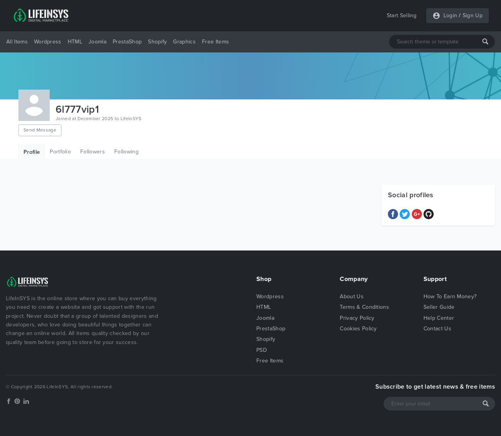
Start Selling (402, 15)
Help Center (439, 318)
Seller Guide (439, 307)
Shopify (157, 41)
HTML (75, 41)
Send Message (39, 130)
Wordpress (47, 41)
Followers (92, 151)
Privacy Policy (357, 318)
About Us (352, 296)
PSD (261, 350)
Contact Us (437, 328)
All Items (17, 41)
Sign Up (473, 15)
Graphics (184, 41)
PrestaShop (127, 41)
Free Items (215, 41)
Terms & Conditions (364, 307)
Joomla (97, 41)
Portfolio (60, 151)
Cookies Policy (358, 328)
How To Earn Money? (450, 296)
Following (126, 151)
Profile (31, 152)
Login (450, 15)
